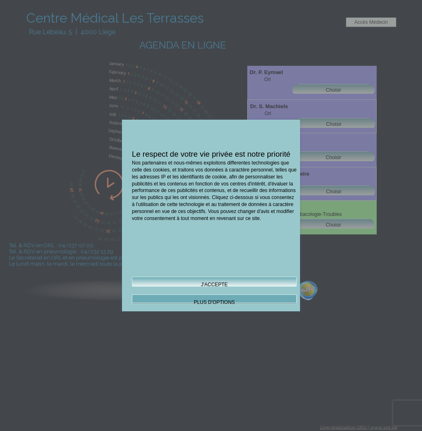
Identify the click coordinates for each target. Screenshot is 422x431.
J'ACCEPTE (214, 284)
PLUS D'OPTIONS (214, 302)
